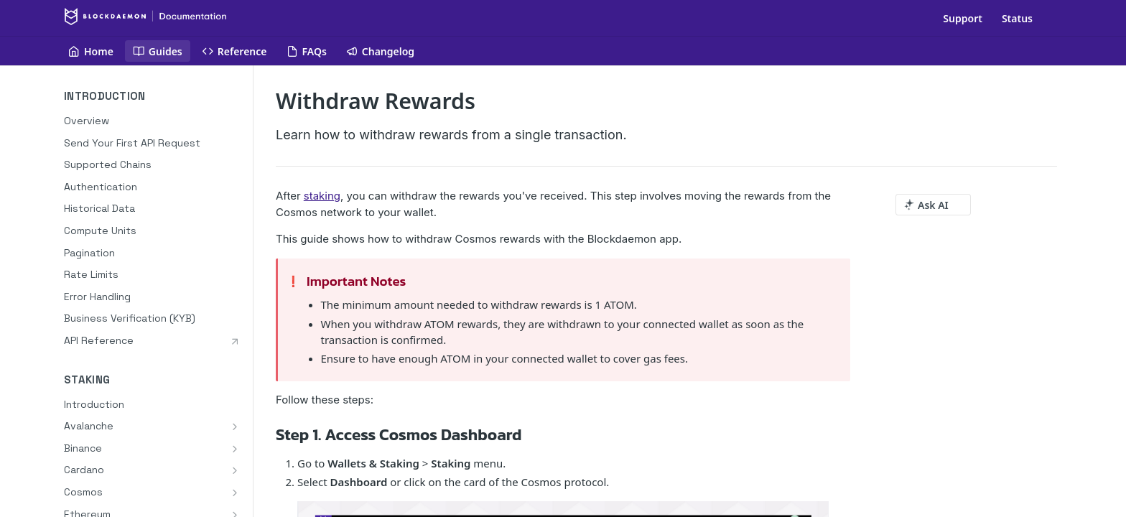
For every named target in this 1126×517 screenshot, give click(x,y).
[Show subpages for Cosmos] (235, 492)
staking (322, 195)
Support (962, 18)
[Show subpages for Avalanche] (235, 426)
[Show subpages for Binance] (235, 449)
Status (1017, 18)
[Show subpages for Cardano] (235, 470)
